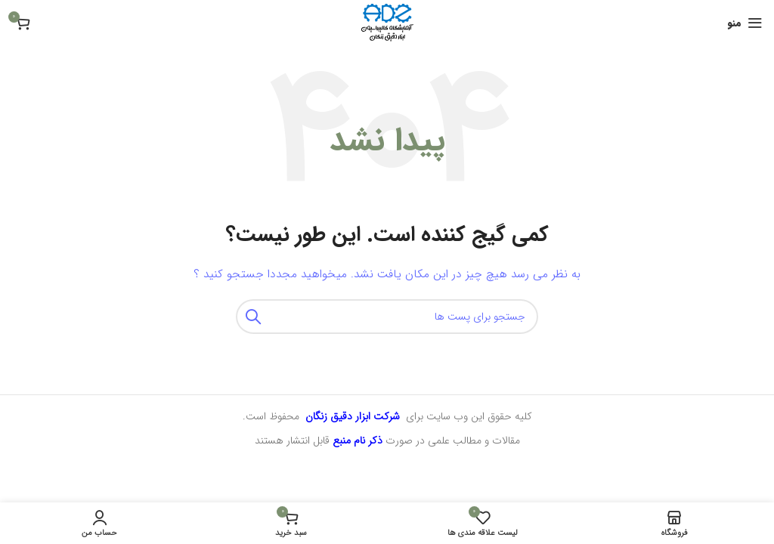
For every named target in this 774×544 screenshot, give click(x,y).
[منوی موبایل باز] (745, 23)
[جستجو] (387, 316)
